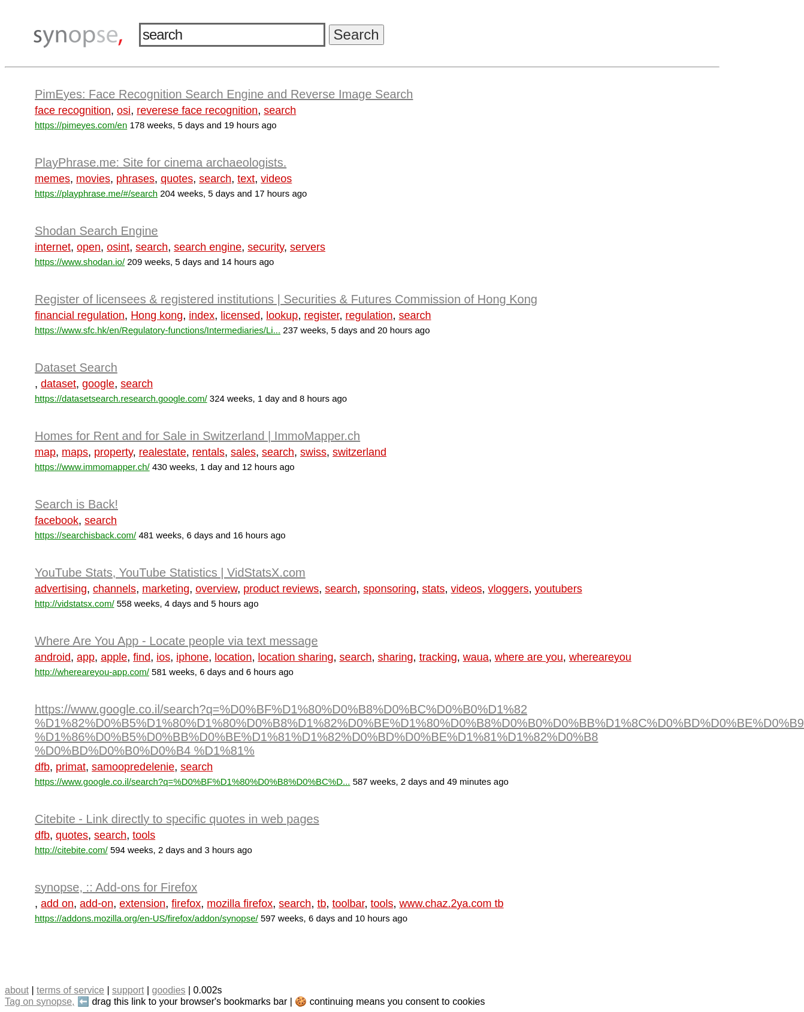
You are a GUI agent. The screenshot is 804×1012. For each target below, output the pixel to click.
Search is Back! (76, 504)
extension (142, 903)
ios (163, 657)
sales (243, 452)
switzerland (359, 452)
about (17, 990)
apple (114, 657)
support (128, 990)
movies (93, 179)
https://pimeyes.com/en (81, 125)
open (89, 247)
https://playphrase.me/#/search (96, 193)
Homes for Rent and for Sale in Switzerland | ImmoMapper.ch (197, 435)
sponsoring (389, 589)
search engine (207, 247)
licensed (240, 315)
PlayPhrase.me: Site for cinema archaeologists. (160, 162)
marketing (165, 589)
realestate (162, 452)
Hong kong (157, 315)
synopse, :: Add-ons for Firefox (116, 887)
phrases (135, 179)
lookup (282, 315)
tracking (438, 657)
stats (433, 589)
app (86, 657)
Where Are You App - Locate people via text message (176, 640)
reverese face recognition (197, 110)
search (280, 110)
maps (75, 452)
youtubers (558, 589)
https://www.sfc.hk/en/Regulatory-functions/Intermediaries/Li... (157, 330)
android (53, 657)
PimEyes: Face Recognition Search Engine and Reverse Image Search (224, 94)
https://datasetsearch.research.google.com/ (121, 398)
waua (476, 657)
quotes (177, 179)
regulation (368, 315)
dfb (42, 767)
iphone (192, 657)
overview (216, 589)
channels (114, 589)
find (141, 657)
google (98, 384)
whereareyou (600, 657)
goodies (168, 990)
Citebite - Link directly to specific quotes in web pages (177, 819)
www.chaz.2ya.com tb (452, 903)
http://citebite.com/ (71, 850)
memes (52, 179)
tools (143, 835)
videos (276, 179)
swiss (313, 452)
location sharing (295, 657)
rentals (208, 452)
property (113, 452)
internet (53, 247)
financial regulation (80, 315)
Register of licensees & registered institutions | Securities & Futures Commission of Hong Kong (286, 299)
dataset (58, 384)
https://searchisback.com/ (85, 535)
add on (57, 903)
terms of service (70, 990)
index (201, 315)
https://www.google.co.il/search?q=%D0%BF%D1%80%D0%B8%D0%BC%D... (192, 781)
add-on (96, 903)
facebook (56, 520)
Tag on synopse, (40, 1001)
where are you (529, 657)
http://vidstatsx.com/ (74, 603)
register (321, 315)
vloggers (508, 589)
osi (124, 110)
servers (307, 247)
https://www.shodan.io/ (80, 262)
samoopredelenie (133, 767)
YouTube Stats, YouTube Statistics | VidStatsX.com (170, 572)
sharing (395, 657)
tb (321, 903)
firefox (186, 903)
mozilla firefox (240, 903)
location (233, 657)
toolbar (348, 903)
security (265, 247)
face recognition (73, 110)
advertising (61, 589)
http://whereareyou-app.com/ (92, 672)
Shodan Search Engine (96, 230)
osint (118, 247)
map (45, 452)
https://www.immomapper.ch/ (92, 467)
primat (71, 767)
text (246, 179)
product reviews (281, 589)
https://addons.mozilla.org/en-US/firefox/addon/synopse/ (146, 918)
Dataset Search (76, 367)
